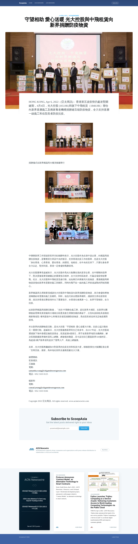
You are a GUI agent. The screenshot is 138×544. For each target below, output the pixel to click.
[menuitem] (30, 3)
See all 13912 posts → (34, 526)
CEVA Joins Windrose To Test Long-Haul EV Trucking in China (34, 499)
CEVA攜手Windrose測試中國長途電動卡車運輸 (34, 491)
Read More (105, 450)
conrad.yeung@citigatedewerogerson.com (46, 387)
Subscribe (115, 3)
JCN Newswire (50, 3)
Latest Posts (115, 537)
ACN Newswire (39, 3)
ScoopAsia (23, 3)
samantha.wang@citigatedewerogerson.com (47, 370)
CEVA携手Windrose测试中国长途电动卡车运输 (34, 506)
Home (30, 3)
